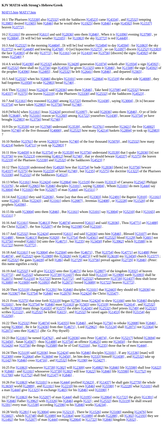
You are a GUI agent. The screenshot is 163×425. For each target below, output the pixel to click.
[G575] (23, 93)
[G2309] (7, 356)
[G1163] (68, 304)
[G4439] (38, 260)
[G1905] (30, 23)
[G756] (75, 300)
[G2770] (135, 382)
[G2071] (7, 278)
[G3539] (23, 126)
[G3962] (118, 241)
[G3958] (16, 308)
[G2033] (53, 141)
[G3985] (7, 23)
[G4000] (55, 130)
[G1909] (47, 256)
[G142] (6, 360)
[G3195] (85, 397)
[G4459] (23, 152)
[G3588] (139, 241)
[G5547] (21, 226)
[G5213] (29, 156)
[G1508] (128, 68)
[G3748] (30, 416)
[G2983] (49, 82)
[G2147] (52, 375)
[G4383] (19, 53)
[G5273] (96, 49)
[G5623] (88, 382)
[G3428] (73, 64)
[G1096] (121, 34)
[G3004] (12, 38)
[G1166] (118, 300)
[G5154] (138, 312)
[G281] (24, 412)
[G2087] (77, 201)
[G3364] (148, 327)
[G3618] (113, 256)
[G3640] (14, 115)
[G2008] (133, 323)
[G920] (54, 237)
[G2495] (44, 71)
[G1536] (133, 353)
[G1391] (147, 397)
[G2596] (60, 405)
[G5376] (7, 186)
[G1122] (17, 312)
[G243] (15, 201)
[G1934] (131, 64)
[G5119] (24, 167)
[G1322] (133, 171)
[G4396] (23, 71)
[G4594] (123, 45)
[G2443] (110, 289)
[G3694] (149, 338)
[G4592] (126, 23)
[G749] (134, 308)
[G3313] (110, 182)
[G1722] (75, 101)
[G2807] (100, 271)
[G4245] (86, 308)
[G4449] (122, 38)
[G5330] (34, 19)
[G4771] (135, 223)
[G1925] (87, 23)
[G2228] (121, 201)
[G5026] (65, 256)
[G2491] (115, 197)
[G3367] (14, 293)
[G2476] (140, 412)
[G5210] (129, 212)
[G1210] (101, 275)
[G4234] (100, 405)
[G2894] (126, 130)
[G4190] (28, 64)
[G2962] (91, 327)
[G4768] (57, 49)
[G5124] (111, 327)
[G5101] (35, 115)
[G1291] (51, 289)
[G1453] (114, 312)
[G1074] (101, 64)
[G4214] (102, 130)
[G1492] (7, 419)
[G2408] (103, 201)
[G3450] (96, 241)
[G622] (156, 367)
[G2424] (42, 90)
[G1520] (139, 201)
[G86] (59, 260)
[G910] (142, 197)
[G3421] (125, 126)
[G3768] (46, 126)
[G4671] (61, 241)
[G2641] (87, 71)
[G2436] (43, 327)
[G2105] (59, 38)
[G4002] (149, 126)
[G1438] (103, 101)
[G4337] (7, 93)
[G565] (136, 71)
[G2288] (111, 416)
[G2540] (15, 57)
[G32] (87, 401)
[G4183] (46, 308)
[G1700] (7, 375)
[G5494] (101, 45)
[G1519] (113, 79)
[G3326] (51, 401)
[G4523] (92, 19)
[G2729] (76, 260)
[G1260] (52, 101)
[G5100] (115, 412)
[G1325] (88, 68)
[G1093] (138, 275)
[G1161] (14, 34)
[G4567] (30, 342)
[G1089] (50, 416)
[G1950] (26, 82)
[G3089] (7, 282)
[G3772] (18, 27)
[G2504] (60, 252)
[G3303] (155, 49)
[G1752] (140, 371)
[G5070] (113, 141)
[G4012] (57, 156)
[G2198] (76, 226)
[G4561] (92, 237)
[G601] (148, 237)
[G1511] (89, 190)
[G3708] (115, 90)
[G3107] (140, 234)
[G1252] (143, 49)
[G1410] (87, 53)
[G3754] (7, 104)
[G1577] (153, 256)
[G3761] (98, 126)
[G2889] (28, 386)
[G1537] (146, 23)
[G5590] (131, 367)
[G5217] (127, 338)
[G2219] (49, 93)
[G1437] (68, 275)
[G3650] (7, 386)
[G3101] (69, 79)
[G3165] (28, 190)
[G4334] (112, 19)
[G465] (62, 390)
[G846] (48, 23)
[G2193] (140, 416)
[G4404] (54, 45)
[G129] (130, 237)
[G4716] (41, 360)
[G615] (61, 312)
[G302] (61, 367)
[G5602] (7, 416)
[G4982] (98, 367)
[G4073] (84, 256)
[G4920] (58, 167)
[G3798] (145, 34)
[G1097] (120, 49)
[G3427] (99, 360)
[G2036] (67, 34)
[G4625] (95, 342)
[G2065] (34, 186)
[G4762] (47, 338)
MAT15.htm (10, 12)
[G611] (44, 34)
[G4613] (44, 223)
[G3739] (56, 275)
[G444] (145, 186)
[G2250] (7, 316)
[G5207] (51, 190)
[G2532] (52, 19)
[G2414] (129, 304)
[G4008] (145, 79)
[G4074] (64, 223)
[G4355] (63, 323)
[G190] (82, 360)
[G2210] (67, 386)
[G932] (133, 271)
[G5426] (7, 345)
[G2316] (95, 226)
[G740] (69, 82)
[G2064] (97, 79)
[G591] (6, 405)
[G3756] (104, 53)
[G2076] (65, 293)
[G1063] (78, 38)
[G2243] (35, 201)
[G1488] (152, 223)
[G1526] (95, 412)
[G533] (96, 356)
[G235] (90, 171)
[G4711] (30, 145)
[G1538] (33, 405)
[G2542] (139, 182)
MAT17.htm (27, 12)
